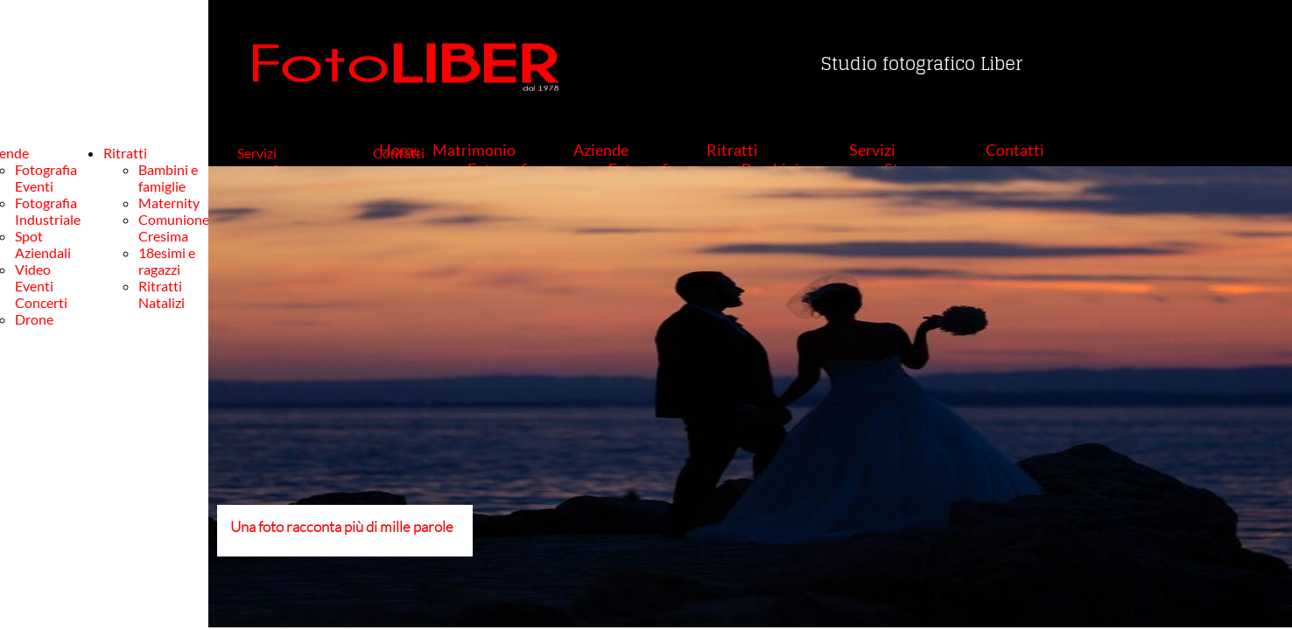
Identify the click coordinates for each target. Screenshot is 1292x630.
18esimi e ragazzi (166, 260)
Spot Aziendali (43, 244)
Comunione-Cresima (176, 227)
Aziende (600, 149)
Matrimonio (474, 149)
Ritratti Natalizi (161, 294)
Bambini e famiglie (168, 177)
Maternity (169, 202)
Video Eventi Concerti (41, 286)
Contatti (1015, 149)
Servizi (872, 149)
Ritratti (732, 149)
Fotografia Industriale (48, 211)
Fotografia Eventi (46, 177)
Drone (34, 319)
